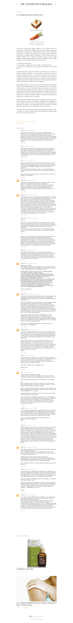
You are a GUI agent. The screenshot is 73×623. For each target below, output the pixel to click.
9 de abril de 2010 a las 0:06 (31, 494)
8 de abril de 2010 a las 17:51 (34, 329)
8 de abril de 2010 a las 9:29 (30, 130)
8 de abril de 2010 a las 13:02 (28, 146)
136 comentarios (25, 607)
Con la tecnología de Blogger (36, 616)
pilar (22, 372)
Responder (23, 143)
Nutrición (22, 123)
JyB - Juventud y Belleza (36, 4)
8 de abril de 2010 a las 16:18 (31, 294)
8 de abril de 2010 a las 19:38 (31, 408)
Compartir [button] (18, 121)
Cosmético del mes (24, 569)
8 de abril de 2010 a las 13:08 (28, 160)
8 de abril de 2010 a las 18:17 (29, 355)
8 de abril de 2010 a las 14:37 (33, 218)
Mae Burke (40, 619)
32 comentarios (25, 571)
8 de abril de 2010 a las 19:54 (30, 425)
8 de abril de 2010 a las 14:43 (31, 250)
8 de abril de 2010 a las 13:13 (31, 180)
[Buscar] (56, 3)
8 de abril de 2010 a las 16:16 (31, 263)
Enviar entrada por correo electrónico (29, 121)
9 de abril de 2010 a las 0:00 (31, 447)
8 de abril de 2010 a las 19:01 (28, 372)
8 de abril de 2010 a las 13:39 (31, 194)
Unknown (23, 180)
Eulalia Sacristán (24, 329)
